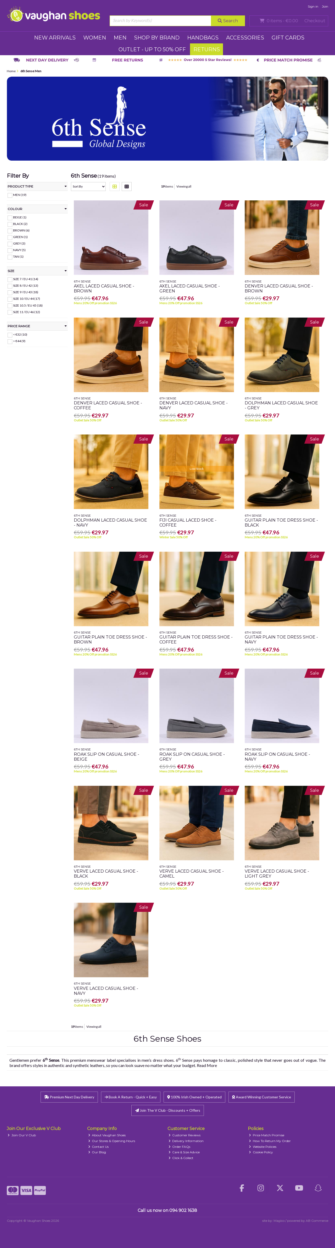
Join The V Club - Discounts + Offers (167, 1110)
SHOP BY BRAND (157, 38)
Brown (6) (21, 230)
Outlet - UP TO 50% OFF (152, 49)
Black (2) (20, 224)
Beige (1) (19, 217)
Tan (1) (18, 256)
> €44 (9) (19, 341)
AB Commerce (317, 1221)
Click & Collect (181, 1158)
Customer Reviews (185, 1135)
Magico (278, 1221)
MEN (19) (19, 195)
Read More (207, 1065)
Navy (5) (19, 250)
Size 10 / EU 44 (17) (26, 299)
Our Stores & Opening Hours (111, 1141)
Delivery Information (186, 1141)
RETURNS (206, 49)
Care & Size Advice (184, 1152)
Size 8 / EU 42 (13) (25, 285)
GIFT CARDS (288, 38)
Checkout (314, 20)
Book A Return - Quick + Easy (131, 1097)
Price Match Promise (266, 1135)
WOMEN (94, 38)
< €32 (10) (20, 334)
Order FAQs (180, 1147)
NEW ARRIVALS (55, 38)
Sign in (313, 6)
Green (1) (20, 237)
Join (325, 6)
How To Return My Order (270, 1141)
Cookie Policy (261, 1152)
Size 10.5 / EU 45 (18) (28, 305)
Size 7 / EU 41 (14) (25, 279)
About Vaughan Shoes (107, 1135)
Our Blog (97, 1152)
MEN (120, 38)
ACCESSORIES (245, 38)
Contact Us (98, 1147)
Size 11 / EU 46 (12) (26, 312)
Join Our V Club (22, 1135)
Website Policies (262, 1147)
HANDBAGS (203, 38)
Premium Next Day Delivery (69, 1097)
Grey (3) (19, 243)
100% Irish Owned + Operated (194, 1097)
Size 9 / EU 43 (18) (25, 292)
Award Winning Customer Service (261, 1097)
